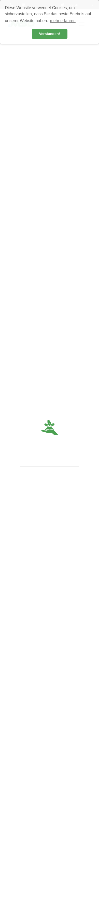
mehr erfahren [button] (63, 21)
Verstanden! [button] (49, 34)
